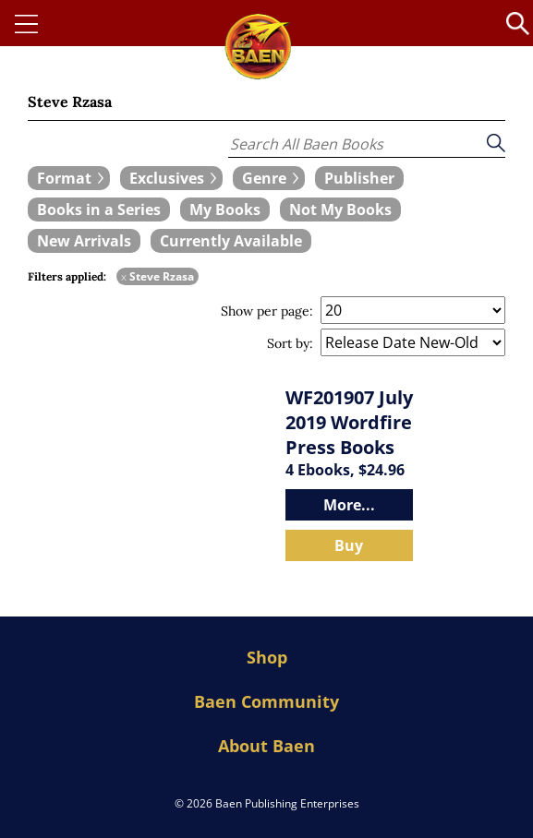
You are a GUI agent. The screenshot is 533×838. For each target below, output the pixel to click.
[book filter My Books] (225, 209)
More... (349, 505)
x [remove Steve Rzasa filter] (124, 276)
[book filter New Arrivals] (84, 241)
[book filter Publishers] (359, 178)
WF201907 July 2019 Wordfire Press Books (349, 422)
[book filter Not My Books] (340, 209)
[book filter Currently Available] (231, 241)
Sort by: (290, 343)
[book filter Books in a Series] (99, 209)
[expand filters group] (69, 178)
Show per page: (267, 311)
